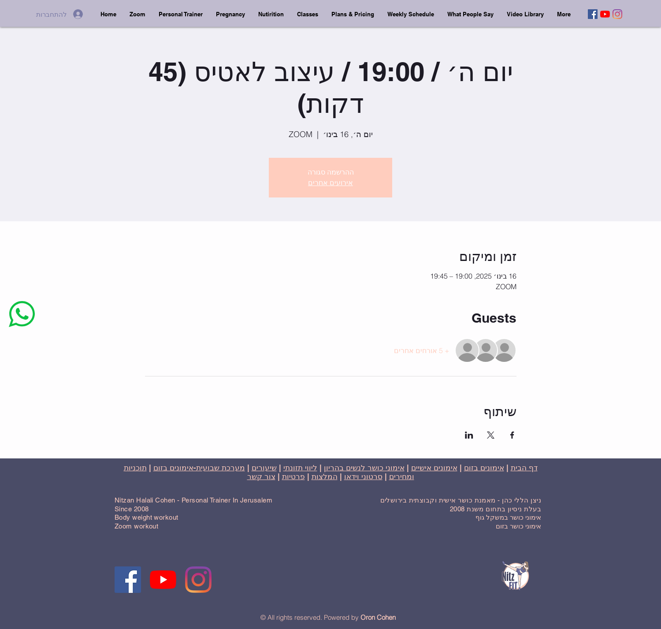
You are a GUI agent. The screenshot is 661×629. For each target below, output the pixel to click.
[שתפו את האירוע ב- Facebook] (512, 435)
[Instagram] (617, 14)
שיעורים (264, 467)
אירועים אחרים (330, 183)
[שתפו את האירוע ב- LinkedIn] (469, 435)
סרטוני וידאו (363, 476)
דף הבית (524, 467)
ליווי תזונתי (300, 467)
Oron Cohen (378, 617)
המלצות (325, 476)
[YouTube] (605, 14)
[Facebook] (593, 14)
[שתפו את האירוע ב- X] (490, 435)
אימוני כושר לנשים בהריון (364, 467)
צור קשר (261, 476)
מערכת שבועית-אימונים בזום (199, 467)
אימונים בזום (484, 467)
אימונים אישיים (434, 467)
